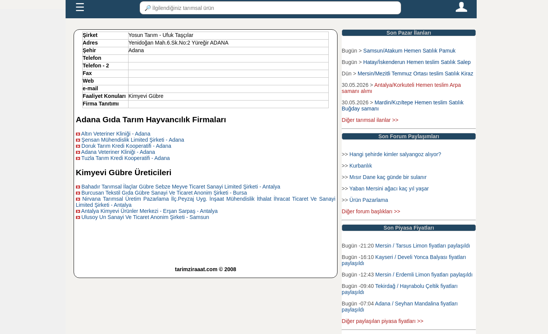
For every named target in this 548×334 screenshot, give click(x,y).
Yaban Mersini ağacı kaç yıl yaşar (389, 188)
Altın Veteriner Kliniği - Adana (115, 134)
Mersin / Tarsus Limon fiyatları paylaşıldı (422, 246)
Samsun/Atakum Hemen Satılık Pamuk (409, 51)
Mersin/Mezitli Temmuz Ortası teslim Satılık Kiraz (415, 73)
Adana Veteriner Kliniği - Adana (118, 152)
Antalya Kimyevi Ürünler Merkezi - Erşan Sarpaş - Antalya (149, 211)
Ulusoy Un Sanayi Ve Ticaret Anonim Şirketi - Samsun (145, 217)
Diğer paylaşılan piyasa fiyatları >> (382, 321)
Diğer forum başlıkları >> (371, 211)
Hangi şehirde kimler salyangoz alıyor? (395, 154)
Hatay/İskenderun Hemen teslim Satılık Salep (417, 62)
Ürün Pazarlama (368, 200)
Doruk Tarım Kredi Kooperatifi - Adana (127, 146)
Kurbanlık (360, 166)
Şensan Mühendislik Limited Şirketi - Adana (133, 140)
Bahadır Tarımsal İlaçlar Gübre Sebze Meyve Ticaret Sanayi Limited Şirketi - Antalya (181, 187)
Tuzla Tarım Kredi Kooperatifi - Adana (125, 158)
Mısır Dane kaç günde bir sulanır (387, 177)
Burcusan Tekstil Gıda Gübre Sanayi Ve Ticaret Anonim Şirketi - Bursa (164, 193)
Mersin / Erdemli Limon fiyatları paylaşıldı (423, 275)
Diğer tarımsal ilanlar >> (370, 120)
